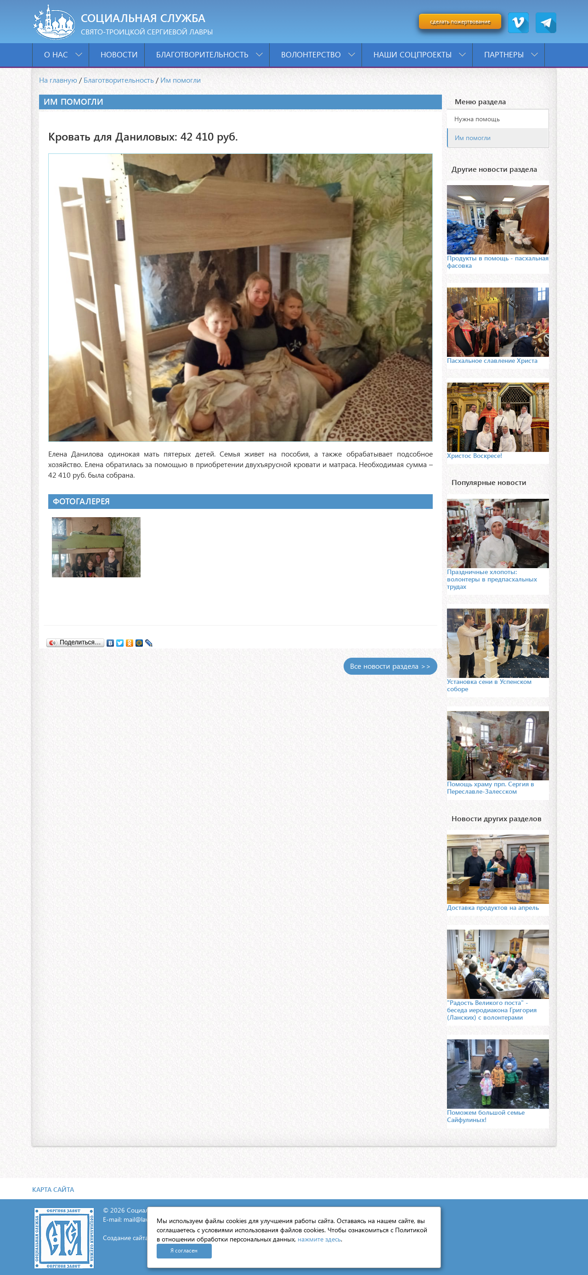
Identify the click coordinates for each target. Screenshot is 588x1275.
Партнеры (511, 54)
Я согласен (184, 1250)
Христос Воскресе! (474, 455)
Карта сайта (53, 1189)
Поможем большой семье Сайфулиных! (486, 1116)
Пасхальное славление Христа (492, 360)
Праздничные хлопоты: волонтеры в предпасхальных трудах (492, 579)
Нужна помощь (477, 118)
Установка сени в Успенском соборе (489, 685)
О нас (63, 54)
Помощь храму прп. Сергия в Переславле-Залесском (490, 787)
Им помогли (180, 80)
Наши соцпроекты (419, 54)
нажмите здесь (319, 1239)
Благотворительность (209, 54)
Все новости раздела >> (390, 666)
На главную (58, 80)
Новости (119, 54)
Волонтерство (318, 54)
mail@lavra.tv (142, 1219)
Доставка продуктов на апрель (493, 907)
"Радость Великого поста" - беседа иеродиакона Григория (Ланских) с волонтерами (492, 1009)
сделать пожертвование (460, 21)
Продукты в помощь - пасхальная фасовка (497, 262)
